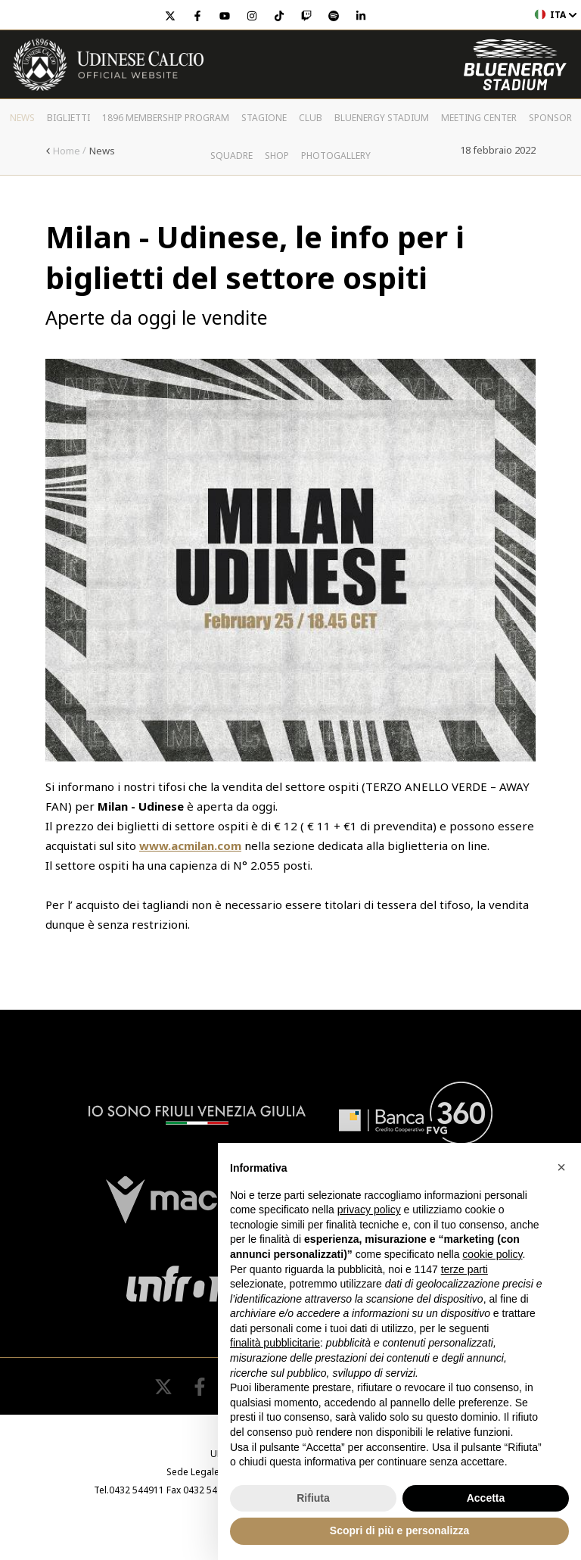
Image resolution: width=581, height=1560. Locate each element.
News (22, 117)
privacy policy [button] (369, 1209)
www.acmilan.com (190, 845)
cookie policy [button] (492, 1254)
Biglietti (68, 117)
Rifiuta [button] (313, 1498)
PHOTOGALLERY (336, 155)
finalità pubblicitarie (275, 1343)
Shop (277, 155)
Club (310, 117)
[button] (561, 1167)
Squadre (231, 155)
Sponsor (550, 117)
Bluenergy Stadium (381, 117)
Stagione (264, 117)
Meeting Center (479, 117)
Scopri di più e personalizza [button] (399, 1530)
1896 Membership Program (165, 117)
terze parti (464, 1269)
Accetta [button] (486, 1498)
